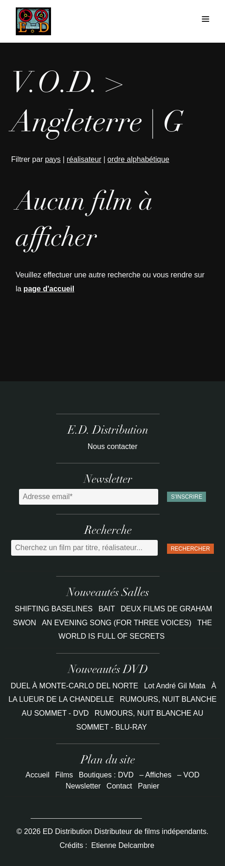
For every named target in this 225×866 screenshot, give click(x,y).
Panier (148, 786)
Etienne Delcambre (122, 845)
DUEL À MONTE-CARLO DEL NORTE (74, 686)
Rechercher (190, 548)
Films (64, 775)
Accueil (38, 775)
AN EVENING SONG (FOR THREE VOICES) (117, 623)
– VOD (188, 775)
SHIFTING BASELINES (55, 609)
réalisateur (84, 159)
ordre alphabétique (138, 159)
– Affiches (155, 775)
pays (53, 159)
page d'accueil (49, 289)
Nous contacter (113, 446)
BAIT (107, 609)
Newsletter (83, 786)
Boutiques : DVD (106, 775)
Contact (119, 786)
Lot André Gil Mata (175, 686)
